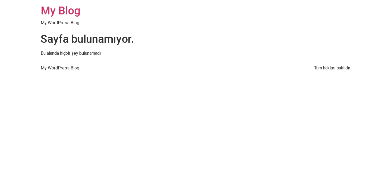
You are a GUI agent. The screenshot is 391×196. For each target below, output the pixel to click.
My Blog (60, 10)
